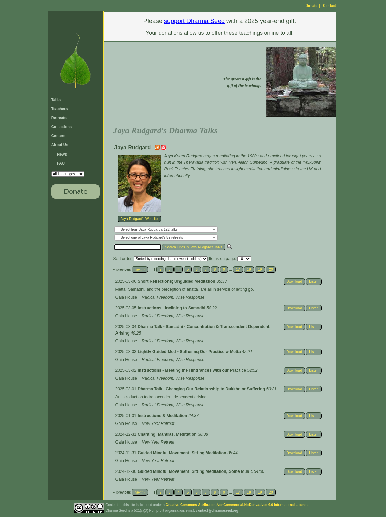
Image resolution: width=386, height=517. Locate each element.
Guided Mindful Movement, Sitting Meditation (182, 452)
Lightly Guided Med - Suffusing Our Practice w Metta (190, 351)
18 (249, 269)
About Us (59, 144)
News (62, 154)
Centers (58, 135)
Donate (311, 6)
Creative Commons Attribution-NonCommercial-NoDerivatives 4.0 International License (237, 505)
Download (294, 282)
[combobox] (166, 229)
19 (260, 269)
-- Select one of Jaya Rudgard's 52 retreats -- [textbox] (152, 237)
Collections (61, 127)
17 (238, 269)
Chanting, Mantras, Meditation (168, 434)
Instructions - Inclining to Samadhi (172, 308)
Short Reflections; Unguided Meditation (177, 281)
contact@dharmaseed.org (217, 511)
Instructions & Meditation (163, 415)
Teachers (59, 109)
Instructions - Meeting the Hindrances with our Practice (192, 370)
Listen (313, 282)
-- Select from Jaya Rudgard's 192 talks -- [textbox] (149, 229)
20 (271, 269)
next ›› (139, 269)
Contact (329, 6)
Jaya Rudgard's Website (139, 219)
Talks (56, 100)
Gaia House (126, 297)
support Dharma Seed (194, 21)
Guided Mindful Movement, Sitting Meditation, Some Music (196, 471)
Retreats (59, 118)
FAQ (61, 163)
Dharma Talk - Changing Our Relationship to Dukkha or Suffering (202, 389)
